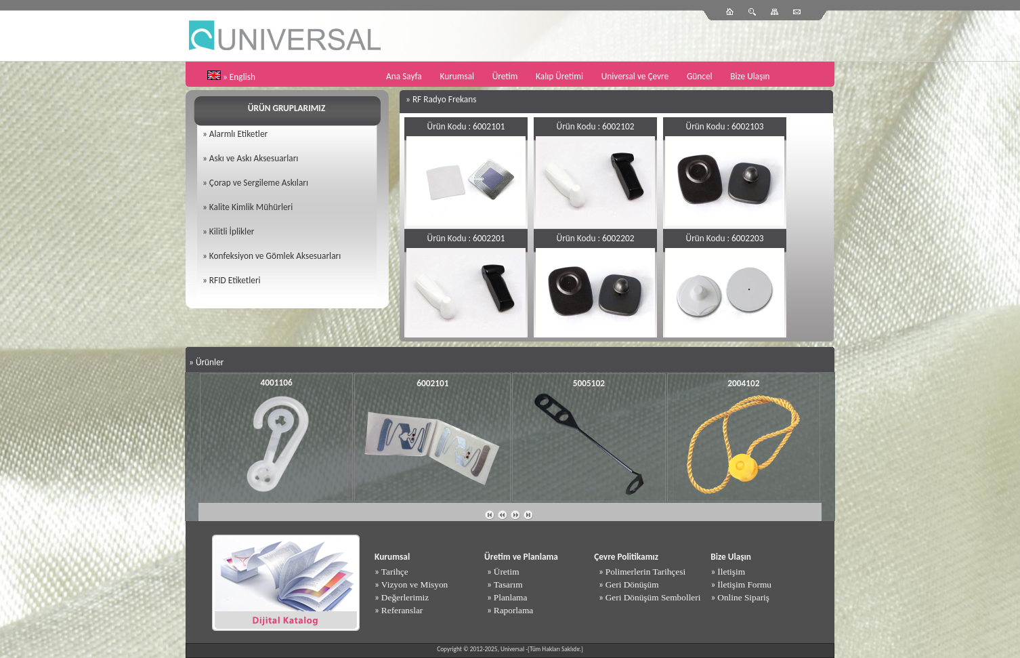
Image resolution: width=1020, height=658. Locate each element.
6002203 (747, 238)
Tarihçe (394, 572)
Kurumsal (457, 76)
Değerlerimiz (405, 597)
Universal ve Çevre (635, 76)
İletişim (731, 572)
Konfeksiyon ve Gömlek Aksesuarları (275, 256)
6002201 (489, 238)
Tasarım (508, 584)
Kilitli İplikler (232, 231)
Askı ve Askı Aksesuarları (254, 158)
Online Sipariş (743, 597)
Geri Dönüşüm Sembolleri (653, 597)
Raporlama (513, 610)
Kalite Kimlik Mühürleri (251, 207)
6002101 (489, 126)
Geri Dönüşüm (632, 584)
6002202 (618, 238)
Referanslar (402, 610)
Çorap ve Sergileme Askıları (258, 182)
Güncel (700, 76)
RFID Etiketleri (235, 280)
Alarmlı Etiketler (238, 134)
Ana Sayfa (404, 76)
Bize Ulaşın (749, 76)
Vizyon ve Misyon (414, 584)
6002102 (618, 126)
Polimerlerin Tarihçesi (645, 572)
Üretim (505, 76)
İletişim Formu (744, 584)
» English (239, 77)
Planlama (511, 597)
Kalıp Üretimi (559, 76)
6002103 (747, 126)
